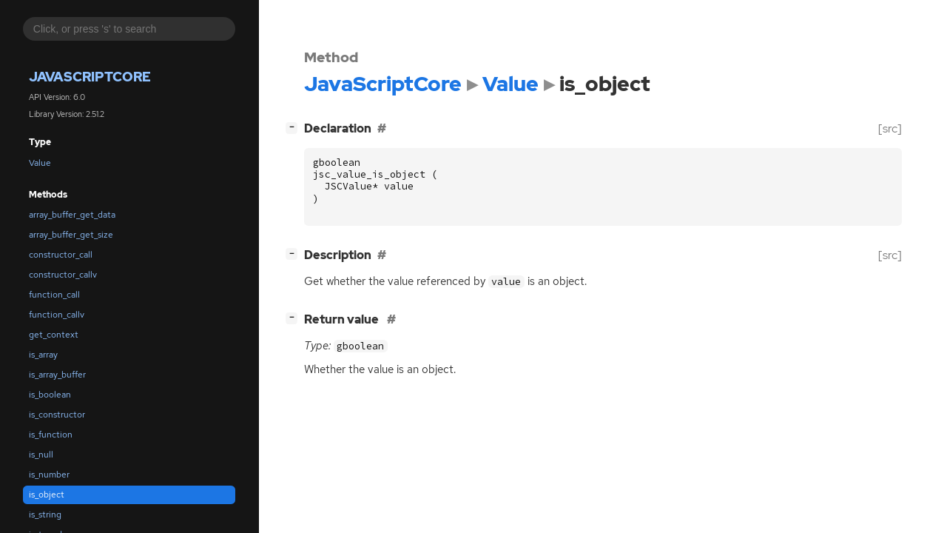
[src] (890, 128)
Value (40, 163)
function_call (54, 295)
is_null (41, 454)
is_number (49, 474)
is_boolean (50, 394)
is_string (45, 514)
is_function (51, 434)
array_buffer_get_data (72, 215)
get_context (53, 335)
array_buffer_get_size (71, 235)
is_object (46, 494)
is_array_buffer (57, 375)
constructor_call (60, 255)
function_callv (56, 315)
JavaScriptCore (90, 76)
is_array (43, 355)
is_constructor (57, 414)
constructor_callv (63, 275)
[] (294, 127)
